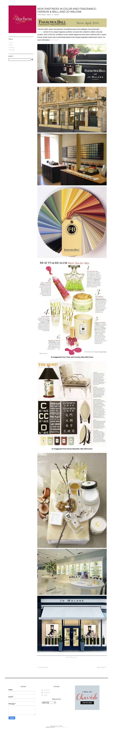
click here (53, 40)
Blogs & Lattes (61, 727)
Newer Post (43, 667)
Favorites (11, 47)
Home (11, 42)
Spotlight (11, 50)
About (11, 45)
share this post (71, 657)
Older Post (101, 667)
